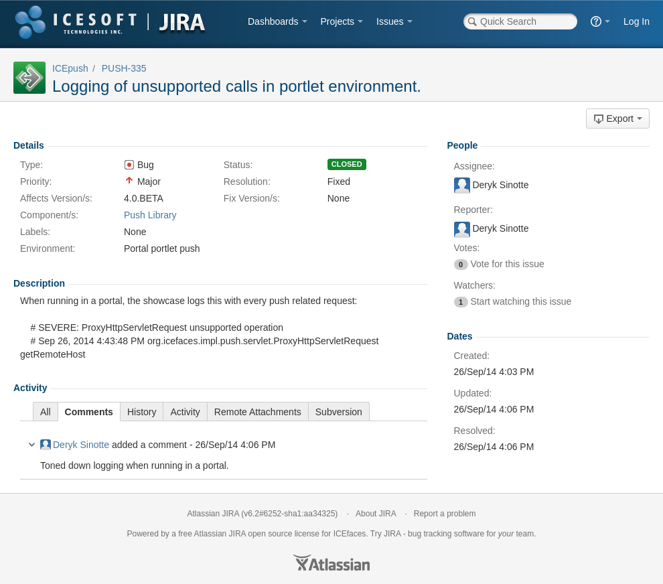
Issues (389, 21)
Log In (636, 21)
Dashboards (273, 21)
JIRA (237, 533)
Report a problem (445, 513)
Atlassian (331, 563)
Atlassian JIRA (213, 513)
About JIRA (376, 513)
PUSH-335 (124, 68)
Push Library (150, 215)
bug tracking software (446, 533)
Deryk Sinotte (74, 444)
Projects (338, 21)
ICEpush (70, 68)
